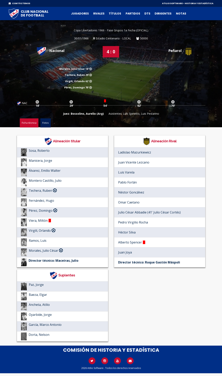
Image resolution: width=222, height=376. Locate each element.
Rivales (98, 13)
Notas (181, 13)
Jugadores (80, 13)
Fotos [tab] (45, 122)
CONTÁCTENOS (19, 3)
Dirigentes (163, 13)
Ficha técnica (29, 122)
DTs (147, 13)
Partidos (133, 13)
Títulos (115, 13)
